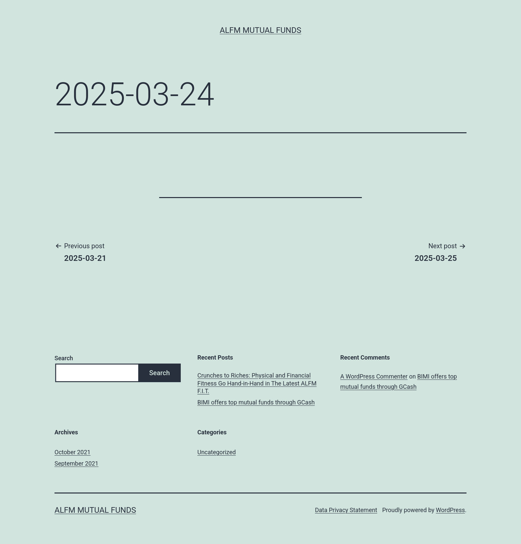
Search (63, 358)
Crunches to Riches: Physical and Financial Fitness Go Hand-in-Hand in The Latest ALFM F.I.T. (257, 383)
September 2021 (76, 463)
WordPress (450, 509)
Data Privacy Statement (346, 509)
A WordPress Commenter (374, 376)
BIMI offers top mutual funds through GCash (256, 402)
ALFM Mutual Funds (260, 30)
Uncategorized (216, 452)
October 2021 (72, 452)
